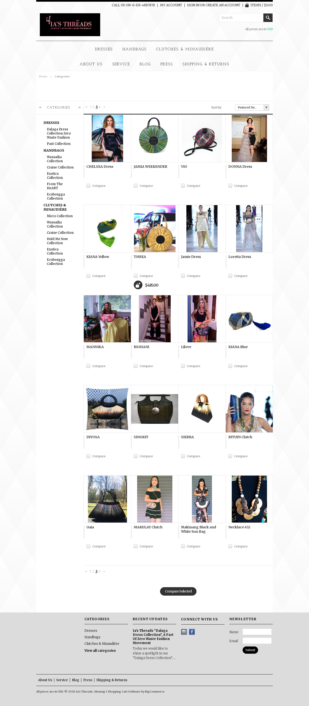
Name (234, 632)
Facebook (192, 632)
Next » (104, 107)
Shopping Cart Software (124, 691)
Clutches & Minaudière (185, 49)
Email (233, 641)
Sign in (193, 5)
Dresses (104, 49)
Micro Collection (60, 216)
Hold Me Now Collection (57, 241)
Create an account (222, 5)
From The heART (55, 186)
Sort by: (216, 107)
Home (43, 76)
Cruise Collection (60, 167)
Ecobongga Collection (56, 196)
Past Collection (58, 144)
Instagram (184, 632)
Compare (98, 186)
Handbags (134, 49)
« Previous (86, 107)
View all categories (100, 651)
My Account (171, 5)
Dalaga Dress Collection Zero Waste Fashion (59, 133)
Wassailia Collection (55, 159)
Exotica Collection (55, 176)
